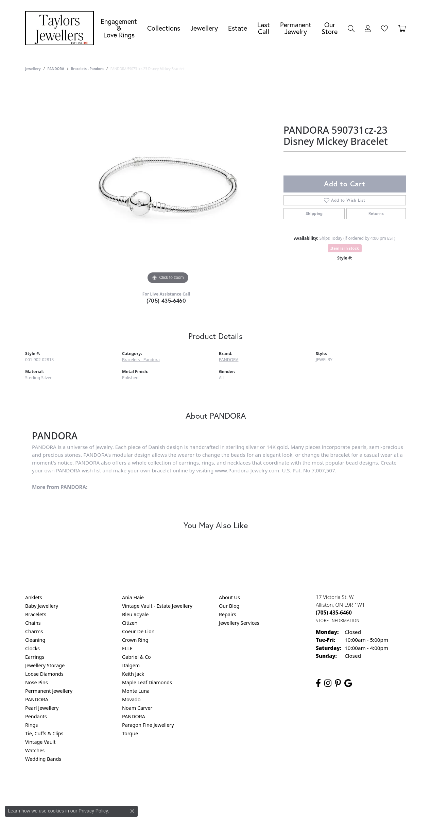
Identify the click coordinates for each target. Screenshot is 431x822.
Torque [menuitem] (130, 733)
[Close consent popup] (132, 811)
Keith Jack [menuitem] (133, 674)
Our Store (330, 28)
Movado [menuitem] (131, 699)
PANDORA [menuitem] (36, 699)
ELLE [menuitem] (127, 648)
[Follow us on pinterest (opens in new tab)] (338, 683)
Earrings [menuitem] (34, 657)
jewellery (33, 68)
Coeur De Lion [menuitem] (138, 631)
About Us (229, 597)
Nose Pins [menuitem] (36, 682)
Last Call (263, 28)
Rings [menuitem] (31, 725)
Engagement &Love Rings (119, 28)
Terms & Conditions (222, 786)
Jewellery (204, 28)
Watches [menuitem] (35, 750)
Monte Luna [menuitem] (136, 691)
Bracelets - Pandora (87, 68)
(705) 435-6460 (166, 300)
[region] (168, 184)
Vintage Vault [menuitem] (40, 742)
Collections (163, 28)
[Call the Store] (334, 612)
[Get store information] (338, 620)
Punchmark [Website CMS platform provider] (228, 808)
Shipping (314, 213)
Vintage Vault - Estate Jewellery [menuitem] (157, 606)
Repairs (227, 614)
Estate (237, 28)
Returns (376, 213)
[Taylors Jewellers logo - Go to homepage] (61, 28)
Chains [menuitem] (33, 623)
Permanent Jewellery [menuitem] (48, 691)
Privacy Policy (182, 786)
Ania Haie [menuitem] (133, 597)
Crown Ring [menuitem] (135, 640)
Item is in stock (344, 248)
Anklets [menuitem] (33, 597)
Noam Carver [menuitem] (137, 708)
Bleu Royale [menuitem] (135, 614)
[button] (351, 28)
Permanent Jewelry (295, 28)
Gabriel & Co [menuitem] (136, 657)
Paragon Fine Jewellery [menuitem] (148, 725)
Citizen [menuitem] (130, 623)
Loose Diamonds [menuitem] (44, 674)
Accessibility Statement (272, 786)
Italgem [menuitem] (131, 665)
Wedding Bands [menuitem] (43, 759)
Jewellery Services (239, 623)
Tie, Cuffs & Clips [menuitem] (44, 733)
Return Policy (147, 786)
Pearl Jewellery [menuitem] (41, 708)
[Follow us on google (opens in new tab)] (348, 683)
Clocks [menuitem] (32, 648)
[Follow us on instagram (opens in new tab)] (327, 683)
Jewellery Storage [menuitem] (45, 665)
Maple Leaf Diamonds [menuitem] (147, 682)
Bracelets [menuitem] (35, 614)
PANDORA (55, 68)
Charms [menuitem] (34, 631)
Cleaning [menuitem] (35, 640)
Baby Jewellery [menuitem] (41, 606)
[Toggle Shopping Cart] (402, 28)
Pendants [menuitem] (36, 716)
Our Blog (229, 606)
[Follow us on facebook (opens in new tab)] (318, 683)
